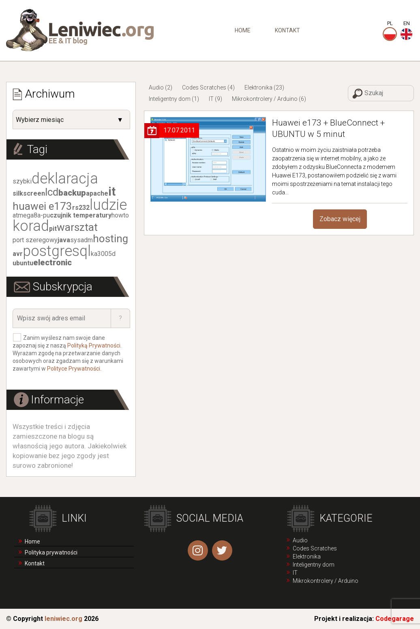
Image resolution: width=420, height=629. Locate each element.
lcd (51, 192)
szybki (22, 181)
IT (211, 99)
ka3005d (103, 254)
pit (53, 228)
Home (243, 30)
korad (31, 226)
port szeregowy (35, 240)
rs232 (81, 207)
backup (72, 193)
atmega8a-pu (31, 215)
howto (120, 215)
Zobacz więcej (339, 219)
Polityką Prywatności (93, 345)
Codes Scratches (204, 87)
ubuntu (23, 263)
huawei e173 (42, 206)
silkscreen (29, 193)
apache (97, 193)
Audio (156, 87)
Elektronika (258, 87)
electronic (52, 262)
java (64, 240)
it (112, 191)
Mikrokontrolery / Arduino (265, 99)
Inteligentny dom (170, 99)
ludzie (108, 204)
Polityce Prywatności (73, 368)
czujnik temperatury (80, 215)
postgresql (57, 251)
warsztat (77, 227)
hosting (110, 238)
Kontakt (287, 30)
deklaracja (65, 178)
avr (18, 254)
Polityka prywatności (51, 552)
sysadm (81, 240)
